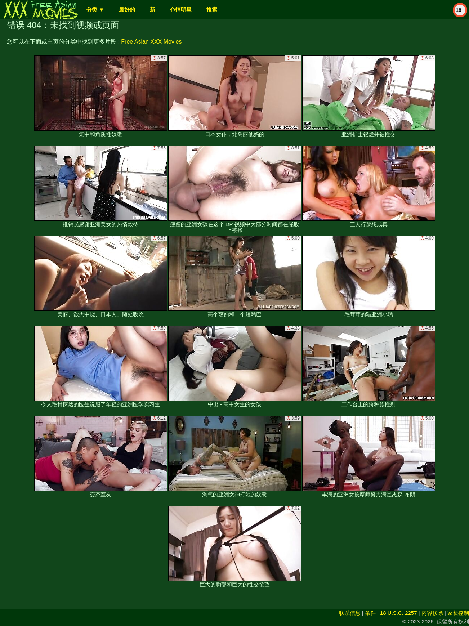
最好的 (127, 9)
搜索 (211, 9)
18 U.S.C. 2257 (398, 613)
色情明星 (181, 9)
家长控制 (458, 613)
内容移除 (432, 613)
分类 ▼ (95, 9)
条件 (370, 613)
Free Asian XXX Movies (151, 42)
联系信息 (350, 613)
